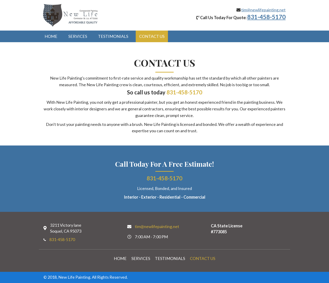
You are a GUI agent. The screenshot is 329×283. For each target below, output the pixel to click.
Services (140, 258)
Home (120, 258)
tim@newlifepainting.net (263, 9)
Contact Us (202, 258)
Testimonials (170, 258)
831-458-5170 (266, 17)
